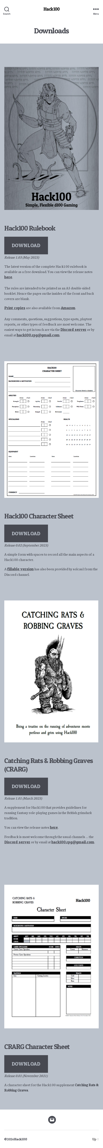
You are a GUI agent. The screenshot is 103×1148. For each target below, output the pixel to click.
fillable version (20, 569)
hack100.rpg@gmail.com (38, 335)
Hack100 (51, 9)
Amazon (68, 308)
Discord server (73, 329)
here (8, 277)
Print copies (14, 308)
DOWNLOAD (26, 245)
